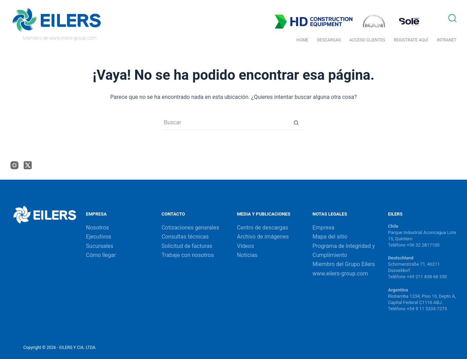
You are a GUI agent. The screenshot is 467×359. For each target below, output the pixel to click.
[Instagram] (14, 165)
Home (302, 40)
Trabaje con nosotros (188, 255)
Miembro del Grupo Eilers (343, 264)
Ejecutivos (98, 236)
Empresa (323, 227)
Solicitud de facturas (187, 246)
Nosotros (97, 227)
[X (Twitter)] (28, 165)
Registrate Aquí (411, 40)
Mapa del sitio (329, 236)
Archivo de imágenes (263, 236)
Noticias (247, 255)
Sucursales (100, 246)
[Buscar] (452, 18)
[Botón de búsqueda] (296, 123)
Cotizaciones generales (190, 227)
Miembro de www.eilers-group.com (59, 38)
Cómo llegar (101, 255)
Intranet (447, 40)
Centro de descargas (262, 227)
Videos (245, 246)
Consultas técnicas (185, 236)
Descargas (329, 40)
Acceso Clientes (367, 40)
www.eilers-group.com (340, 273)
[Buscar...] (226, 123)
